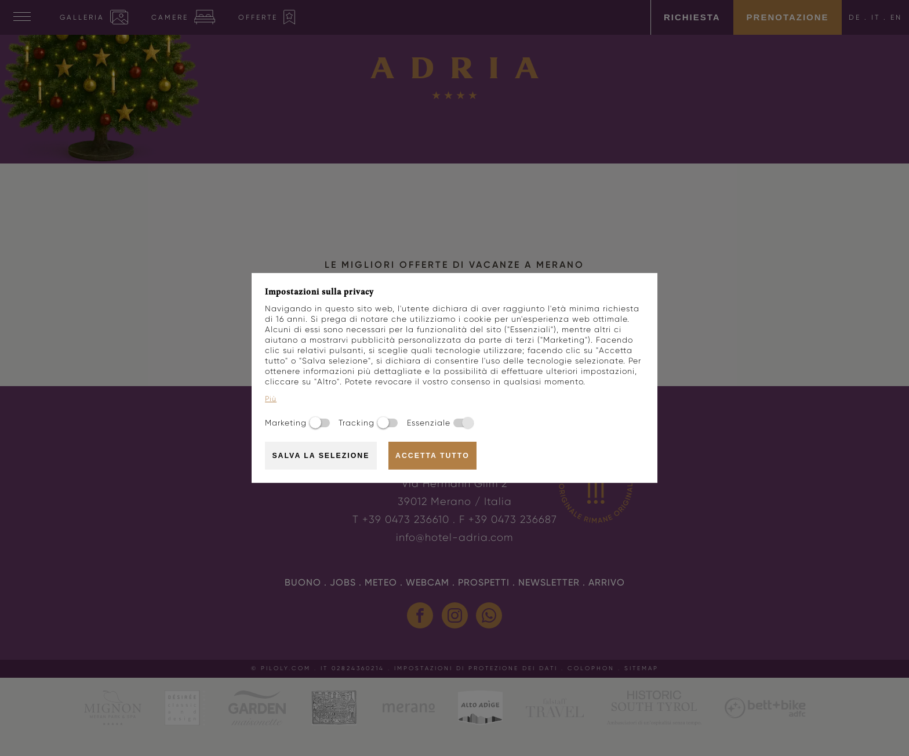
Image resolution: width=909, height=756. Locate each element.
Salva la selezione (320, 456)
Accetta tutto (432, 456)
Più (271, 399)
